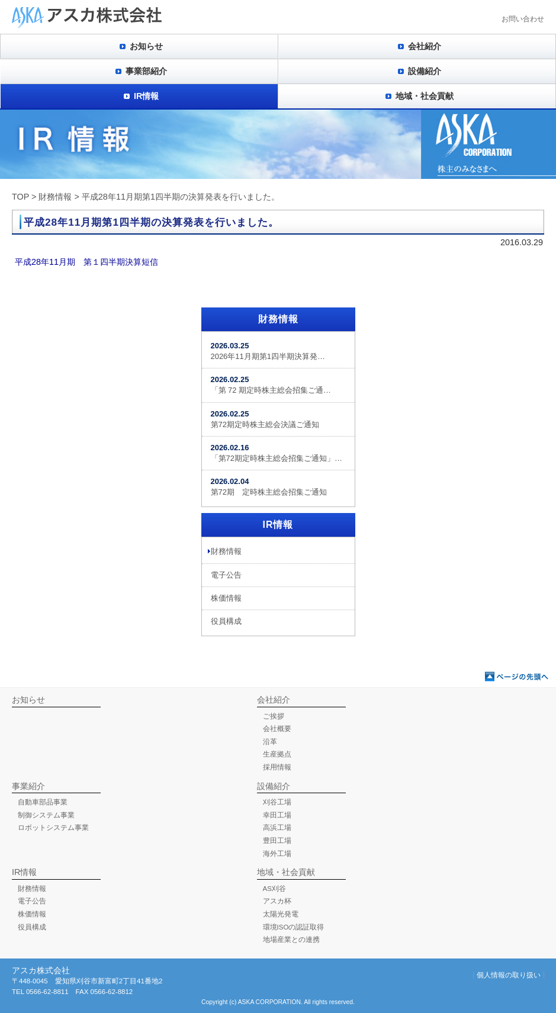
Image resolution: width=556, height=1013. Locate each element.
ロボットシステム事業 (53, 827)
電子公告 (226, 574)
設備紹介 (424, 71)
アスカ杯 (277, 901)
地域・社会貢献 (425, 96)
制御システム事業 (46, 815)
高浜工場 (277, 827)
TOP (20, 196)
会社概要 (277, 728)
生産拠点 (277, 754)
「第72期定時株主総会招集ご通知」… (276, 453)
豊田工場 (277, 840)
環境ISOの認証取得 (293, 927)
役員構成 (226, 621)
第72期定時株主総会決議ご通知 (265, 419)
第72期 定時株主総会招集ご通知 (269, 486)
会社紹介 (424, 46)
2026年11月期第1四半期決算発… (268, 351)
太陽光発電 (280, 914)
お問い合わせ (523, 19)
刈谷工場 (277, 802)
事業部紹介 (146, 71)
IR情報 (146, 96)
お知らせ (146, 46)
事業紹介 (28, 786)
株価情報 (226, 598)
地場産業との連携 (291, 939)
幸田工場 (277, 815)
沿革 (270, 741)
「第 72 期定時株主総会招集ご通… (271, 385)
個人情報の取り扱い (509, 975)
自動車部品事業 (43, 802)
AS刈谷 (274, 888)
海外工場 (277, 853)
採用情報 (277, 767)
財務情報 (55, 196)
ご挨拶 (273, 716)
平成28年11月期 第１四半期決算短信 (86, 262)
